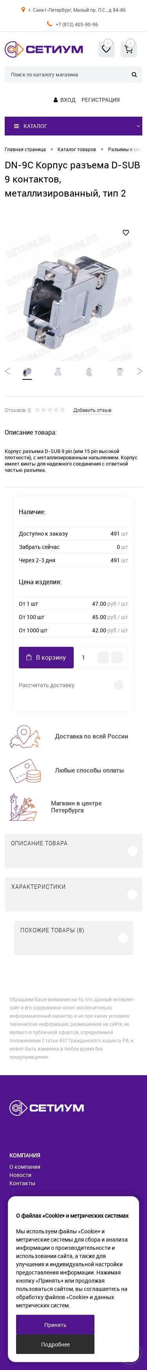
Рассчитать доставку (46, 685)
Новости (20, 1175)
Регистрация (101, 99)
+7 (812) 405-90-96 (77, 24)
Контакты (22, 1183)
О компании (24, 1166)
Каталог (30, 126)
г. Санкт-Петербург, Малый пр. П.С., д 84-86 (77, 10)
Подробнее (55, 1344)
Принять (55, 1324)
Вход (68, 99)
